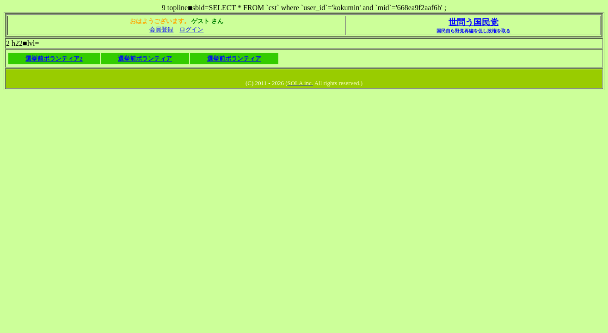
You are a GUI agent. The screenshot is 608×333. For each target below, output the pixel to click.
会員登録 (161, 29)
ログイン (191, 29)
